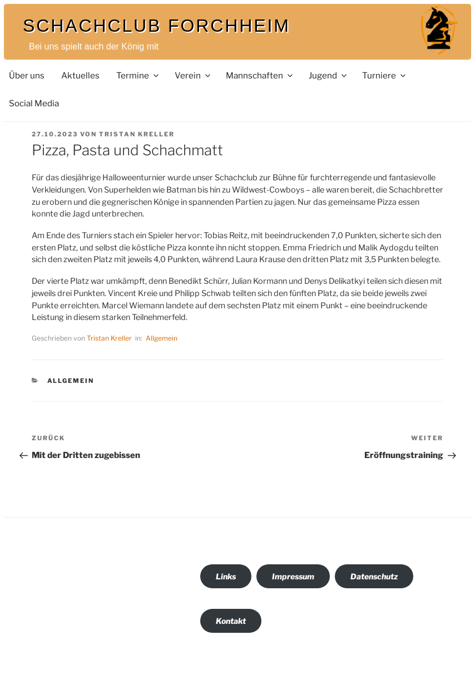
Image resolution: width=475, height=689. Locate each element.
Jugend (328, 75)
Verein (193, 75)
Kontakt (231, 621)
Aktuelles (80, 75)
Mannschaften (260, 75)
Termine (138, 75)
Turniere (384, 75)
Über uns (26, 75)
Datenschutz (374, 576)
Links (226, 576)
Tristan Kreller (137, 134)
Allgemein (161, 338)
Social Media (34, 103)
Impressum (293, 576)
